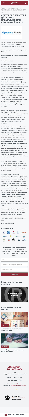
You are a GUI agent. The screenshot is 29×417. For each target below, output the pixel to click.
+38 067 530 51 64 (15, 380)
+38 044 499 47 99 (14, 253)
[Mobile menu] (3, 3)
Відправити (14, 274)
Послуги (5, 282)
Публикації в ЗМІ (23, 9)
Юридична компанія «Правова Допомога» (11, 8)
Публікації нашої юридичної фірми (10, 9)
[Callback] (25, 3)
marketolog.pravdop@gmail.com (18, 385)
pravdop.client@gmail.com (16, 383)
